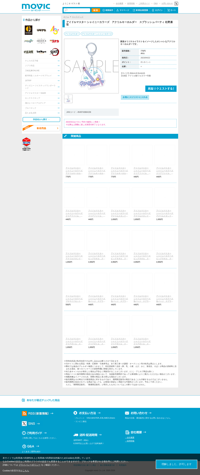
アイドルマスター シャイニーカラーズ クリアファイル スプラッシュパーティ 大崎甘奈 (75, 216)
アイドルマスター (72, 34)
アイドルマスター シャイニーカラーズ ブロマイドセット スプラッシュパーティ (75, 301)
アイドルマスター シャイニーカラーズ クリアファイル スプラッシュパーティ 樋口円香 (97, 216)
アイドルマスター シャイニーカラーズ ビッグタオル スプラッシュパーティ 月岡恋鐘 (97, 258)
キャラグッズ (77, 17)
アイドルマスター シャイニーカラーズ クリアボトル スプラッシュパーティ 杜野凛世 (97, 344)
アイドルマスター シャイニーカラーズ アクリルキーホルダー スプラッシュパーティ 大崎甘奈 (97, 173)
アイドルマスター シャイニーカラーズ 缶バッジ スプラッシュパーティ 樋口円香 (165, 301)
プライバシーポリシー (29, 465)
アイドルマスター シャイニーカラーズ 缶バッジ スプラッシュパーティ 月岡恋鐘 (97, 301)
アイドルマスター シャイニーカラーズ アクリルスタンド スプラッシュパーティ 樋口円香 (75, 258)
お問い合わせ (167, 3)
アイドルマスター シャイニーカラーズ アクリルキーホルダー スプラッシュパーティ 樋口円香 (120, 173)
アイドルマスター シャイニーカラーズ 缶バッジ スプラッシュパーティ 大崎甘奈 (143, 301)
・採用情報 (129, 441)
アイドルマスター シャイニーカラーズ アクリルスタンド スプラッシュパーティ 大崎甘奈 (165, 216)
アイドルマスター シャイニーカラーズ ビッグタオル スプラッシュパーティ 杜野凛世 (120, 258)
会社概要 (119, 3)
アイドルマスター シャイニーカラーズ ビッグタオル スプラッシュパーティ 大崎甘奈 (143, 258)
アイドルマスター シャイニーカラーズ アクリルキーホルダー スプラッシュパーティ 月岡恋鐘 (75, 173)
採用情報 (131, 3)
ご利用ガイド (144, 3)
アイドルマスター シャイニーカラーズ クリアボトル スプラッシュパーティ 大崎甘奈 (120, 344)
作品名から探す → (41, 119)
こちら (25, 470)
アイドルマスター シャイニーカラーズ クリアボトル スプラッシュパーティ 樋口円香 (143, 344)
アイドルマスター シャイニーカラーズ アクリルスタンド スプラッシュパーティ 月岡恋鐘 (120, 216)
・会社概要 (129, 437)
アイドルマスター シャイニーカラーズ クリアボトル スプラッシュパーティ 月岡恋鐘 (75, 344)
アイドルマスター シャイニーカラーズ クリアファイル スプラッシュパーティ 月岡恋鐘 (143, 173)
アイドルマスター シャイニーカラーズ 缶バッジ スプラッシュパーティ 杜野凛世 (120, 301)
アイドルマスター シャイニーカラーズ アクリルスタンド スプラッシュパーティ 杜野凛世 (143, 216)
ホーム (66, 17)
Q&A (156, 3)
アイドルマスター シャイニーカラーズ (97, 34)
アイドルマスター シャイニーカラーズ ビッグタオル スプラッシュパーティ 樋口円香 (165, 258)
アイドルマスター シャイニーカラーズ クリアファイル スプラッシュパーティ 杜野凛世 (165, 173)
